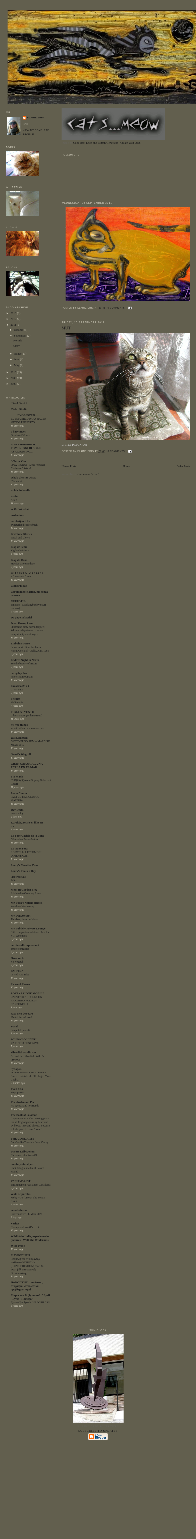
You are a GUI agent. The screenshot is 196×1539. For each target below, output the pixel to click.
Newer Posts (69, 466)
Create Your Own (130, 142)
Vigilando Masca (20, 550)
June (17, 359)
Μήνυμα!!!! (17, 1092)
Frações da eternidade (23, 563)
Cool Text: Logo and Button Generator (95, 142)
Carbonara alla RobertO (24, 1155)
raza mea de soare (22, 1013)
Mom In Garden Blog (24, 889)
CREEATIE (18, 601)
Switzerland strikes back (24, 524)
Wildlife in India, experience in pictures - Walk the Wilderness (30, 1238)
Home (126, 466)
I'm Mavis (17, 776)
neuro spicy (17, 813)
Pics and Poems (20, 984)
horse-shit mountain (21, 676)
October (19, 329)
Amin (14, 496)
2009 (13, 378)
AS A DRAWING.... (22, 451)
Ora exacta (17, 958)
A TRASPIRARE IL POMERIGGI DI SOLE (25, 446)
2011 (13, 324)
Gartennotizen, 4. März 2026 (26, 1214)
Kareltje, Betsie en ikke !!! (27, 822)
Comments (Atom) (88, 474)
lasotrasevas (18, 876)
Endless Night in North (25, 660)
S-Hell (14, 1026)
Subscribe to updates (98, 1430)
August (18, 353)
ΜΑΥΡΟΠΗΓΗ (20, 1255)
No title (17, 340)
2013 (13, 313)
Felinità (15, 698)
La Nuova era (19, 848)
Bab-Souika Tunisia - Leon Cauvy (29, 1142)
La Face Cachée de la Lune (27, 835)
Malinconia (17, 702)
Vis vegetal (17, 961)
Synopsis (16, 1069)
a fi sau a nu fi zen (21, 576)
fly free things (19, 724)
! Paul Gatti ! (19, 403)
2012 (13, 319)
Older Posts (183, 466)
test (12, 826)
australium (17, 515)
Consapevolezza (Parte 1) (25, 1227)
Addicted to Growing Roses (26, 893)
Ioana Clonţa (19, 793)
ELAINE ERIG (35, 117)
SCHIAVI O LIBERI (23, 1039)
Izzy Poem (17, 809)
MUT (66, 328)
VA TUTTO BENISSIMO (25, 1043)
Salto (13, 880)
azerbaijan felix (20, 521)
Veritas (15, 1223)
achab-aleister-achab (23, 477)
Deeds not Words (20, 435)
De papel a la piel (21, 617)
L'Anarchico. (18, 481)
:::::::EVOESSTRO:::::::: (27, 415)
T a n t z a (17, 1088)
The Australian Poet (23, 1102)
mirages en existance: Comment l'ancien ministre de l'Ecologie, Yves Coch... (30, 1076)
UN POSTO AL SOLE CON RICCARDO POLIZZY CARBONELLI (26, 1000)
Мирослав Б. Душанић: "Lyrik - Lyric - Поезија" (30, 1297)
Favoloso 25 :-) (20, 686)
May (17, 365)
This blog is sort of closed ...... (27, 919)
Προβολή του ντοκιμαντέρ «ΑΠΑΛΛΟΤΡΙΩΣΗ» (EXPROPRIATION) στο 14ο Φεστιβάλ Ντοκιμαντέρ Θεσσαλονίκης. (27, 1266)
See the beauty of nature (24, 663)
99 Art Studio (19, 409)
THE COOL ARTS (22, 1138)
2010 (13, 372)
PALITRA (17, 971)
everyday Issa (19, 673)
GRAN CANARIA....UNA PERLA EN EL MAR (26, 765)
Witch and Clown (20, 537)
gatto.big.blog (19, 737)
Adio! (14, 500)
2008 (13, 383)
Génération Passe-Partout (24, 839)
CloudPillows (19, 585)
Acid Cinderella (20, 490)
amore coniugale (20, 948)
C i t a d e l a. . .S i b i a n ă (27, 572)
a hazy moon (18, 431)
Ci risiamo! (17, 689)
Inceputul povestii (20, 1030)
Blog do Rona (19, 560)
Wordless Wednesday (22, 906)
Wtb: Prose (18, 1245)
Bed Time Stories (21, 534)
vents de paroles (20, 1194)
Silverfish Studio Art (23, 1052)
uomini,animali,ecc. (23, 1164)
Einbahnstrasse (20, 643)
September (20, 335)
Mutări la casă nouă (21, 1017)
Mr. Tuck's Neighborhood (26, 902)
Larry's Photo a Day (23, 871)
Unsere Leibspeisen (22, 1151)
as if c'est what (20, 509)
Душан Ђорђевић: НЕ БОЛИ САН (30, 1302)
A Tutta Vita (18, 461)
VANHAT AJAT (20, 1181)
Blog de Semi (19, 546)
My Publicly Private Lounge (28, 928)
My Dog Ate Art (20, 915)
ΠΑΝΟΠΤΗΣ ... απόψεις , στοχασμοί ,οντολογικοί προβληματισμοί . (27, 1286)
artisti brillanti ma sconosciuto (27, 728)
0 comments (116, 308)
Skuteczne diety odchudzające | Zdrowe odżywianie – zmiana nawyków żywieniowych (28, 630)
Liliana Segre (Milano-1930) (26, 715)
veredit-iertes (19, 1210)
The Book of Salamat (24, 1114)
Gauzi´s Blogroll (21, 754)
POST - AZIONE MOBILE (27, 993)
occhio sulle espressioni (25, 945)
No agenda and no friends (25, 1105)
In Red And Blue (20, 974)
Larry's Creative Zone (24, 865)
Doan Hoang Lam (22, 623)
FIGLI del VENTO (22, 712)
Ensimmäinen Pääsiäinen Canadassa (30, 1184)
